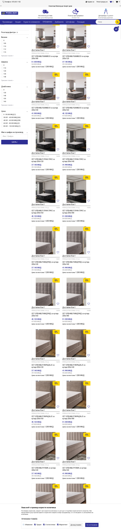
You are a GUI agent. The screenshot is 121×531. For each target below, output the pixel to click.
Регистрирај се (102, 2)
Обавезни (28, 525)
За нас (44, 476)
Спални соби (26, 26)
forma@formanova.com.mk (13, 495)
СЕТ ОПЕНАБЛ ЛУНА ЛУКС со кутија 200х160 (43, 183)
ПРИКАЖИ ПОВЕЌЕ (29, 519)
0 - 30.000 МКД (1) (10, 139)
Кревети (36, 26)
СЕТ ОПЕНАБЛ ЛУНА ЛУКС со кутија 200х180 (73, 183)
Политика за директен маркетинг (94, 484)
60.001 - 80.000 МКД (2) (12, 148)
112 (5, 74)
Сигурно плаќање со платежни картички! (60, 6)
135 (5, 98)
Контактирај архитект (50, 484)
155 (5, 123)
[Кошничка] (118, 1)
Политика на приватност (91, 479)
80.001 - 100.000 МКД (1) (12, 151)
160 (5, 126)
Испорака (85, 495)
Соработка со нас (49, 481)
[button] (108, 22)
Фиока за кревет (9, 42)
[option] (60, 6)
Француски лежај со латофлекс (13, 48)
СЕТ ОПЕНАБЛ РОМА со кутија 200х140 (104, 336)
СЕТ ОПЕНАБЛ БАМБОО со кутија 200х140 (105, 81)
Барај (14, 167)
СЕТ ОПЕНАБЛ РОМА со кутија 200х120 (74, 336)
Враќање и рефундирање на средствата (97, 500)
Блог (44, 487)
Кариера (45, 479)
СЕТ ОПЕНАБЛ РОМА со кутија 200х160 (44, 387)
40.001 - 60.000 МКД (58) (12, 145)
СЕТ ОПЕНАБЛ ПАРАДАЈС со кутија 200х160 (103, 285)
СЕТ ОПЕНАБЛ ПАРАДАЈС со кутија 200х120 (43, 285)
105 (5, 68)
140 (5, 101)
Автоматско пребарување (70, 31)
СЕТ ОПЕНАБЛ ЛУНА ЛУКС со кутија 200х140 (103, 132)
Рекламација (86, 497)
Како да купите (87, 487)
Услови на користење (90, 476)
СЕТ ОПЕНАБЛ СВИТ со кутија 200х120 (104, 387)
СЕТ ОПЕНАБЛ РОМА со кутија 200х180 (74, 387)
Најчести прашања (49, 489)
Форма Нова (5, 26)
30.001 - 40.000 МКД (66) (12, 142)
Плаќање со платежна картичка (94, 492)
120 (5, 95)
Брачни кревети (9, 39)
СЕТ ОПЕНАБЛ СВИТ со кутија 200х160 (73, 438)
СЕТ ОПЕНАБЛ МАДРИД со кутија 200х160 (75, 234)
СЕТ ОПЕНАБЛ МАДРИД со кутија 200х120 (105, 183)
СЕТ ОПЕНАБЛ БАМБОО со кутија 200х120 (75, 81)
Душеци (6, 37)
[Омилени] (111, 2)
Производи (16, 26)
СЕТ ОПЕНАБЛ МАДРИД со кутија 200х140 (45, 234)
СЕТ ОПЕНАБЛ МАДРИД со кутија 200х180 (105, 234)
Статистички (50, 525)
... (75, 454)
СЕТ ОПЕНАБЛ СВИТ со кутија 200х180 (104, 438)
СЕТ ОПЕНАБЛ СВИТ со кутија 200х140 (43, 438)
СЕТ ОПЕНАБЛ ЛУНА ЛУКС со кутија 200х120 (73, 132)
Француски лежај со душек (14, 45)
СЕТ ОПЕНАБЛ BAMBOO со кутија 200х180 (45, 81)
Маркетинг (63, 525)
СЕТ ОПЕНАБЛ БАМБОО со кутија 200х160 (45, 132)
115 (5, 77)
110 (5, 71)
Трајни (38, 525)
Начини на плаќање (89, 489)
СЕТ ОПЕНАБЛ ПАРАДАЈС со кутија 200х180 (43, 336)
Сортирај (86, 31)
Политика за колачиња (90, 481)
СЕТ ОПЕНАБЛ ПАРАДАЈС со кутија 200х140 (73, 285)
